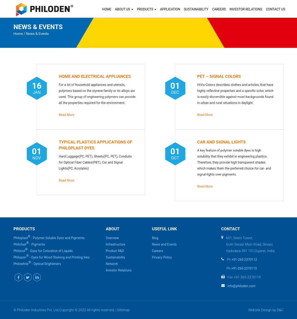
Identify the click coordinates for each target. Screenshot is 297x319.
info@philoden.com (241, 286)
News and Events (164, 244)
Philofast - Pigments (29, 243)
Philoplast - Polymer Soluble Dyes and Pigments (49, 237)
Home (106, 9)
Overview (112, 238)
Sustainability (196, 9)
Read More (66, 115)
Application (170, 9)
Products (146, 9)
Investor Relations (246, 9)
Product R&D (115, 251)
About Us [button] (124, 9)
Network (112, 264)
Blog (155, 238)
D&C (280, 310)
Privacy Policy (162, 257)
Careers (219, 9)
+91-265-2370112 (244, 259)
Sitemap (123, 310)
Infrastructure (115, 244)
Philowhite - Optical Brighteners (37, 263)
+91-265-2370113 (244, 268)
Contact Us (275, 9)
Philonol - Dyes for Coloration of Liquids (43, 250)
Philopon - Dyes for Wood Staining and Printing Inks (52, 256)
